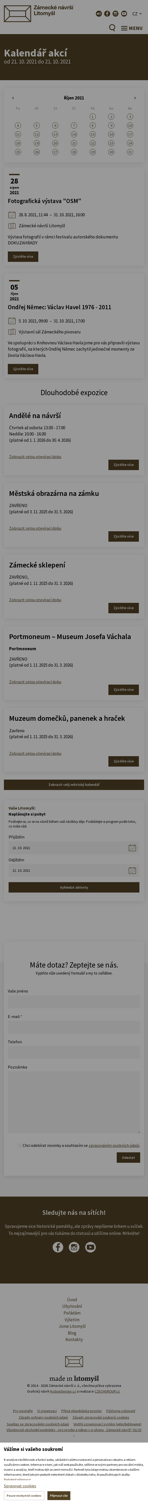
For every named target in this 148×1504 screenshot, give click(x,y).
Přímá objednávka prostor (81, 1410)
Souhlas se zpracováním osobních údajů (38, 1424)
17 (130, 134)
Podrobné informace (17, 1479)
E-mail (15, 1016)
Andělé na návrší (35, 415)
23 (111, 143)
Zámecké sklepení (37, 565)
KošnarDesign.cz (63, 1391)
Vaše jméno (18, 991)
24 (130, 143)
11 (18, 134)
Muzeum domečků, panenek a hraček (67, 718)
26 (37, 152)
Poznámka (17, 1067)
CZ (135, 14)
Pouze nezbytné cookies (24, 1495)
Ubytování (72, 1306)
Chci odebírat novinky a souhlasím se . (81, 1145)
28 (74, 152)
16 (111, 134)
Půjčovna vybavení (120, 1410)
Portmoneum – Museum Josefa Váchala (70, 636)
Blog (72, 1333)
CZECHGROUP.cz (107, 1391)
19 (37, 143)
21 (74, 143)
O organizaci (47, 1410)
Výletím (72, 1320)
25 (18, 152)
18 (18, 143)
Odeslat (128, 1157)
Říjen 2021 (74, 98)
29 (93, 152)
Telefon (15, 1041)
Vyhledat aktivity (74, 887)
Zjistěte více (23, 256)
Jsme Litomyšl (72, 1326)
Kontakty (74, 1339)
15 (93, 134)
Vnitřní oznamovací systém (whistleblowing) (107, 1424)
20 (55, 143)
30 (111, 152)
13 (55, 134)
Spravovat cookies (20, 1485)
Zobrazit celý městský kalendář (74, 784)
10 (130, 125)
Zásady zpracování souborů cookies (100, 1417)
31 (130, 152)
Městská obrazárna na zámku (54, 493)
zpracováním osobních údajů (114, 1145)
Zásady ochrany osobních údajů (43, 1417)
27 (55, 152)
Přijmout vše (59, 1495)
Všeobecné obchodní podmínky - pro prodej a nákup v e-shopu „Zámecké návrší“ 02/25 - (74, 1432)
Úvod (72, 1300)
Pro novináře (23, 1410)
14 (74, 134)
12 (37, 134)
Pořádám (72, 1313)
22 (93, 143)
